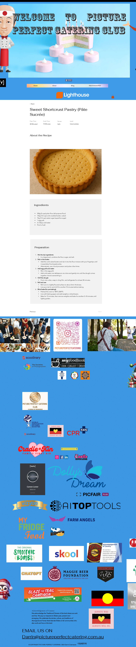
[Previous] (36, 312)
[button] (112, 96)
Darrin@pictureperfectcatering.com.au (63, 637)
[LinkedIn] (66, 457)
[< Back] (36, 104)
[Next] (97, 312)
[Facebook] (61, 457)
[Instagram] (57, 457)
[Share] (68, 80)
